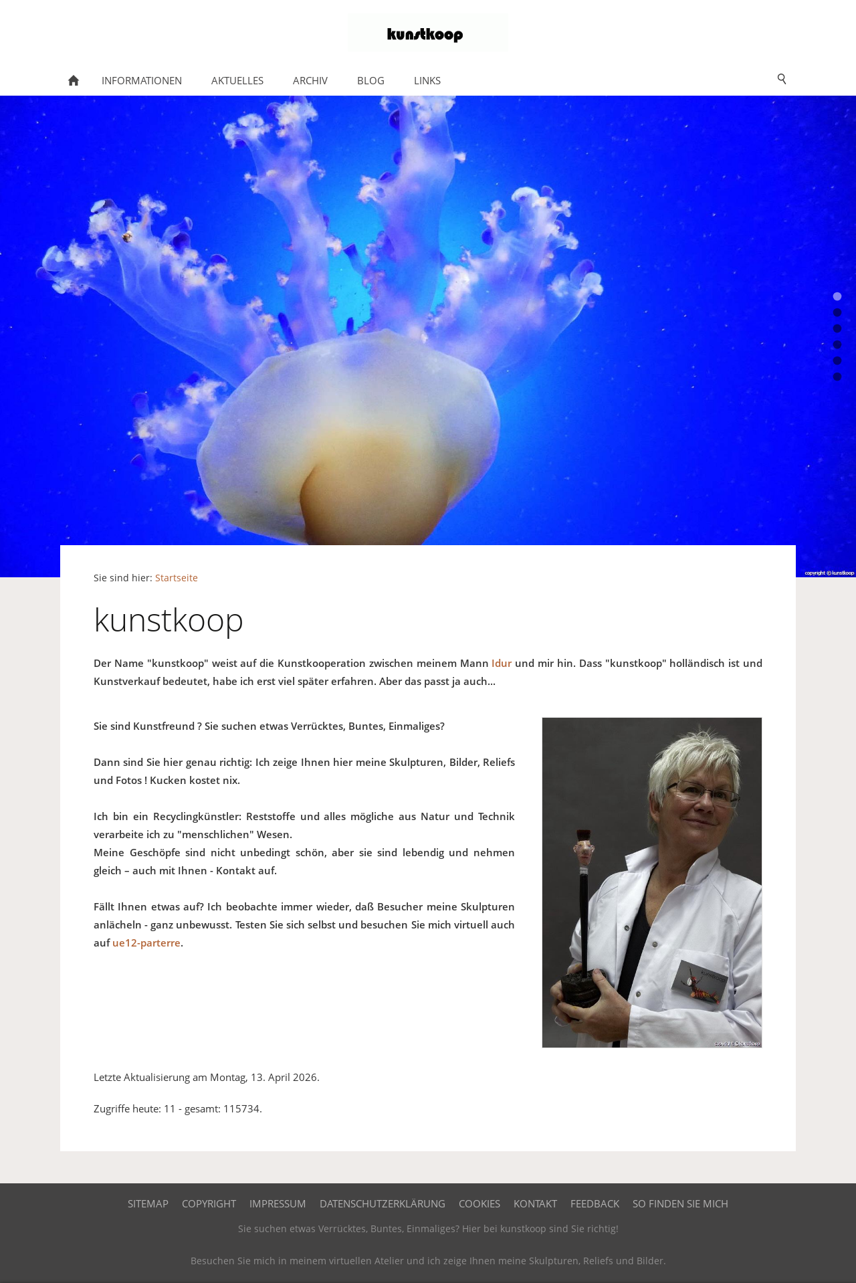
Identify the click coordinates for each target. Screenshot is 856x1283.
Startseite (176, 578)
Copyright (209, 1203)
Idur (502, 663)
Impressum (277, 1203)
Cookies (479, 1203)
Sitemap (148, 1203)
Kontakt (535, 1203)
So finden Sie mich (680, 1203)
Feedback (594, 1203)
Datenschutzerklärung (382, 1203)
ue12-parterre (146, 942)
